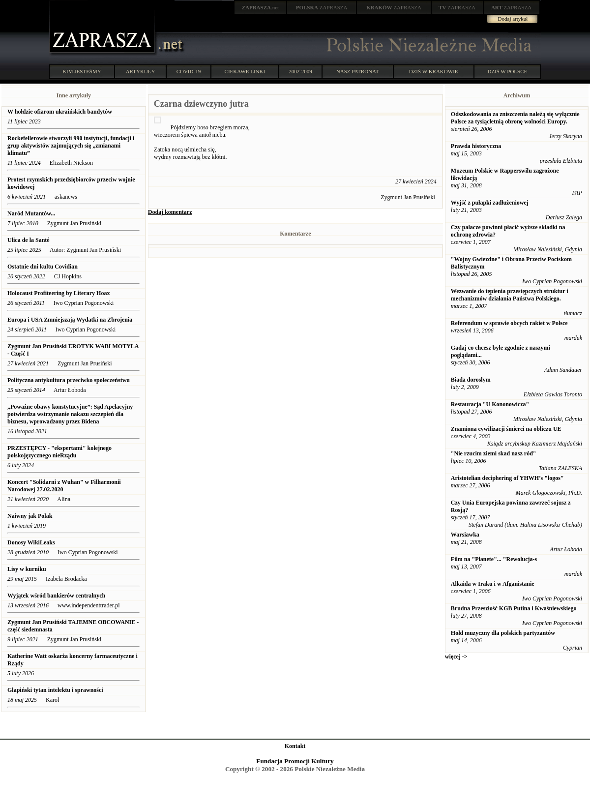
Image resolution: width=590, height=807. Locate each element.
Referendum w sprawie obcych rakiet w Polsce (509, 323)
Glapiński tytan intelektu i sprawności (55, 690)
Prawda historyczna (476, 146)
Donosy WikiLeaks (31, 542)
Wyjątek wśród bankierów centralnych (56, 595)
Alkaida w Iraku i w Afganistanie (492, 583)
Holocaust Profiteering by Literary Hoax (58, 293)
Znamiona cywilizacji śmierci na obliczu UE (506, 428)
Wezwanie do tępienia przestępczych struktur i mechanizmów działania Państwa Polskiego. (509, 295)
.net (260, 7)
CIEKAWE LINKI (245, 71)
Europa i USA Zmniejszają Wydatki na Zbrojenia (69, 319)
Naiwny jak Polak (30, 515)
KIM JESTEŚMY (81, 71)
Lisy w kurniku (26, 569)
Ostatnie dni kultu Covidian (43, 266)
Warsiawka (465, 534)
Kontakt (295, 746)
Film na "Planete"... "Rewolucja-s (494, 559)
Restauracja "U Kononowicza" (490, 404)
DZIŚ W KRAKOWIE (433, 71)
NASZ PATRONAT (357, 71)
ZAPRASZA (322, 7)
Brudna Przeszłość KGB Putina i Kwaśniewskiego (514, 608)
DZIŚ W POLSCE (507, 71)
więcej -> (456, 656)
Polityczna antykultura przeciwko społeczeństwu (68, 380)
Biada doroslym (471, 379)
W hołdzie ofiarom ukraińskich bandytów (59, 111)
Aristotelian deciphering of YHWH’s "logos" (507, 478)
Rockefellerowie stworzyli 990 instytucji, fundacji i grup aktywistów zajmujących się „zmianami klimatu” (70, 145)
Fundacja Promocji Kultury (294, 761)
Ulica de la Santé (28, 240)
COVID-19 (189, 71)
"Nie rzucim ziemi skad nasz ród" (493, 453)
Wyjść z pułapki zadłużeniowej (490, 202)
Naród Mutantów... (31, 213)
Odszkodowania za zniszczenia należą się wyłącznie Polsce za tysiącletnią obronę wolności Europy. (515, 118)
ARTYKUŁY (140, 71)
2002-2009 (300, 71)
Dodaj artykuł (513, 19)
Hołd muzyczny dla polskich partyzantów (503, 632)
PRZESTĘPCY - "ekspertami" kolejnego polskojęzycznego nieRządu (59, 452)
